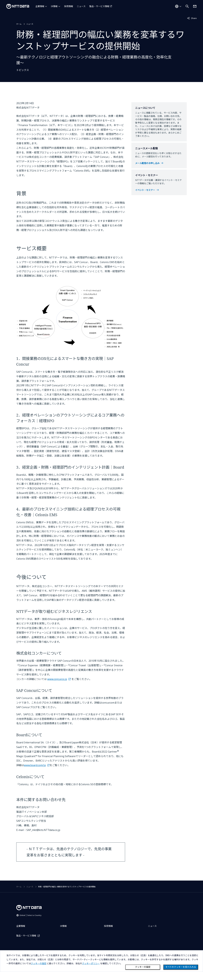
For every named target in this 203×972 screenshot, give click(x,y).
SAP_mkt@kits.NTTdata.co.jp (43, 830)
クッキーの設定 (143, 967)
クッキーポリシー (91, 963)
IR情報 (54, 6)
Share (192, 18)
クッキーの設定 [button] (38, 963)
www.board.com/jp (35, 765)
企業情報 (39, 6)
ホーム (19, 24)
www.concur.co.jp (57, 679)
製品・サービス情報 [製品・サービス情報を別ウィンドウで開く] (99, 6)
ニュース (81, 6)
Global (30, 915)
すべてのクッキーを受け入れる (180, 967)
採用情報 (68, 6)
